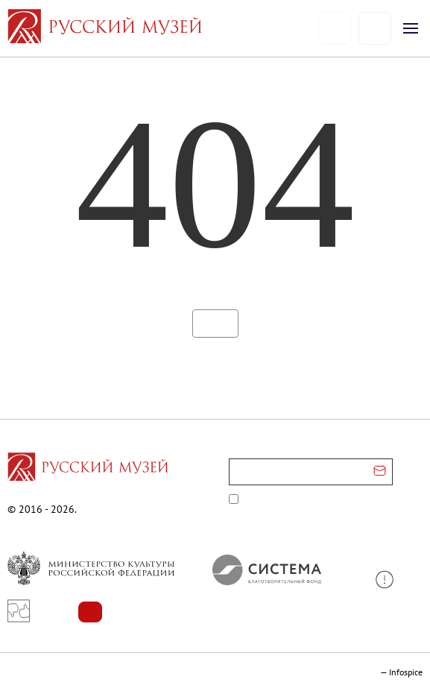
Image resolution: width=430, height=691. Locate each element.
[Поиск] (374, 28)
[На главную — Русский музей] (162, 28)
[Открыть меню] (411, 28)
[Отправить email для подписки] (379, 472)
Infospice (406, 672)
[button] (390, 579)
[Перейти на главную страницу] (87, 468)
